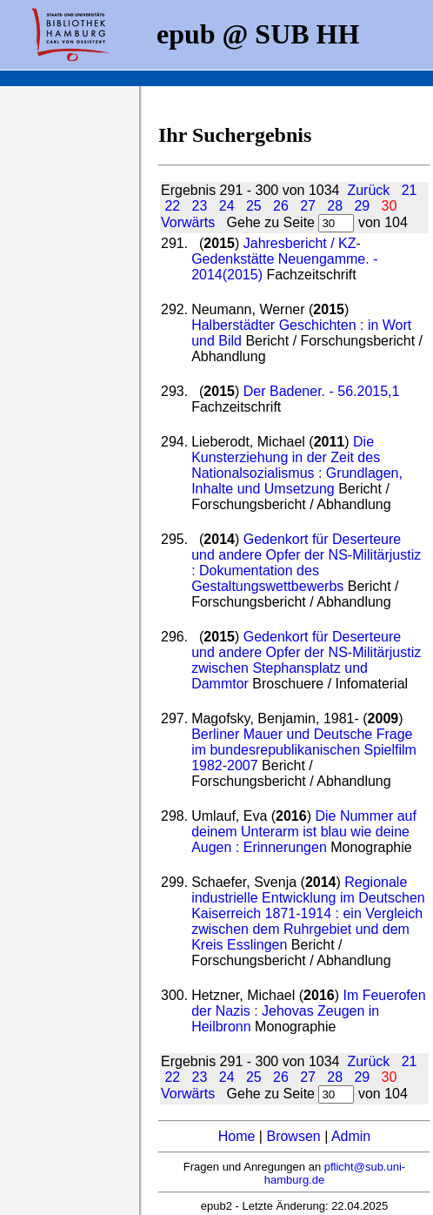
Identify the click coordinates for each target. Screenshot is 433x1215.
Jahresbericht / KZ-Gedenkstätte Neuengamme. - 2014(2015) (284, 259)
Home (237, 1136)
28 (335, 205)
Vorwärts (188, 222)
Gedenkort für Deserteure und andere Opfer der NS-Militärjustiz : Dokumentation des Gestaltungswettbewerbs (306, 563)
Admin (350, 1136)
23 (200, 205)
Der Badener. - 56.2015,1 (321, 391)
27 (308, 205)
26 (281, 205)
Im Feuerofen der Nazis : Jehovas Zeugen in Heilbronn (308, 1011)
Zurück (368, 190)
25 (254, 205)
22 (172, 205)
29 (362, 205)
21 (409, 190)
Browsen (293, 1136)
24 (227, 205)
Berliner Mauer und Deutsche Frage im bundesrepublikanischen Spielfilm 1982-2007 (303, 750)
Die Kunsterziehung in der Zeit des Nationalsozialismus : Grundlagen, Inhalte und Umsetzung (297, 465)
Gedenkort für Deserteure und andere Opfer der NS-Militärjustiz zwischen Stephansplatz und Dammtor (306, 660)
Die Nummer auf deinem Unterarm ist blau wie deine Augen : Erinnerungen (303, 832)
